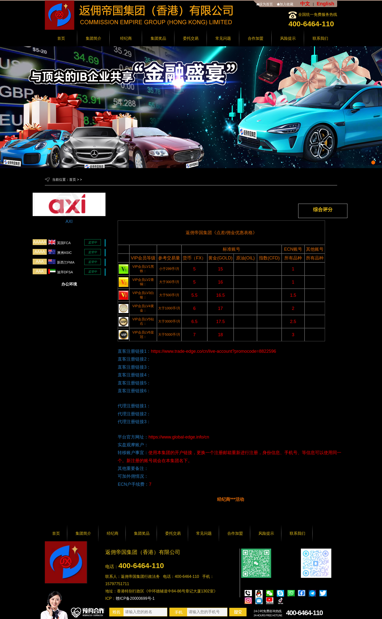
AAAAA (39, 242)
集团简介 (93, 38)
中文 (305, 3)
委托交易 (191, 38)
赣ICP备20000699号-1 (135, 598)
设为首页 (266, 4)
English (325, 3)
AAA (40, 261)
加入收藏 (286, 4)
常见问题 (223, 38)
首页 (61, 38)
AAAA (40, 252)
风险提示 (288, 38)
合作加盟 (255, 38)
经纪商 (126, 38)
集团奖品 (158, 38)
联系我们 (320, 38)
